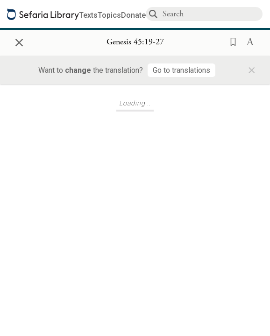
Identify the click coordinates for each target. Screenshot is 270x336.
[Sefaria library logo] (43, 14)
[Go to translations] (181, 70)
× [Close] (19, 41)
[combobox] (212, 14)
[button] (230, 41)
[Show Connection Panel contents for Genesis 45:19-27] (135, 42)
